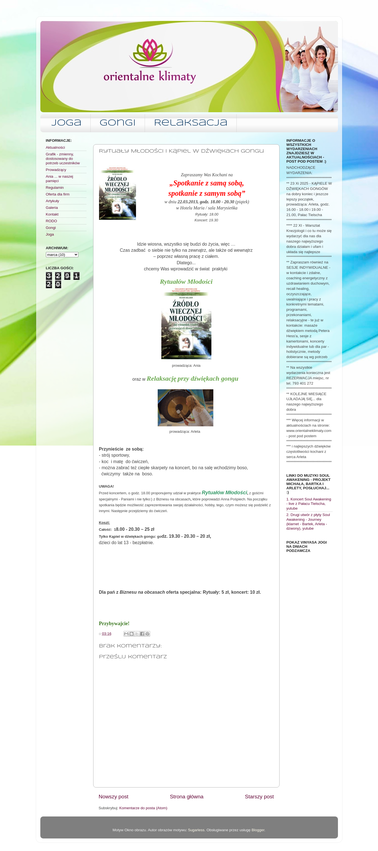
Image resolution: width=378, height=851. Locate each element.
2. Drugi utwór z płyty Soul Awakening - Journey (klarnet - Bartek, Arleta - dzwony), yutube (308, 521)
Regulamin (55, 187)
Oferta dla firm (58, 194)
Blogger (258, 830)
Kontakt (52, 214)
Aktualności (55, 147)
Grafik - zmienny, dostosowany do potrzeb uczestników (63, 158)
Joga (66, 123)
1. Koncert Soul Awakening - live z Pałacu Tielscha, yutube (308, 503)
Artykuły (52, 201)
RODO (51, 221)
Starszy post (259, 796)
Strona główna (187, 796)
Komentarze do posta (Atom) (143, 808)
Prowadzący (56, 170)
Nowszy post (114, 796)
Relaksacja (191, 123)
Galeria (52, 208)
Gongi (118, 123)
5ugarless (196, 830)
